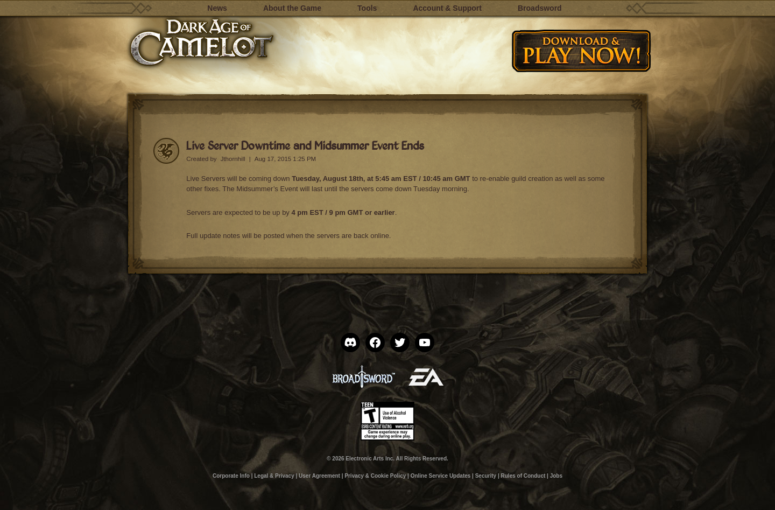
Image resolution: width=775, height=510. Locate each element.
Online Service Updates (441, 476)
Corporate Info (231, 476)
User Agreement (319, 476)
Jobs (556, 476)
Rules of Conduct (523, 476)
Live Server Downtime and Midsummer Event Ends (305, 145)
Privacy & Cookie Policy (375, 476)
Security (485, 476)
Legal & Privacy (274, 476)
